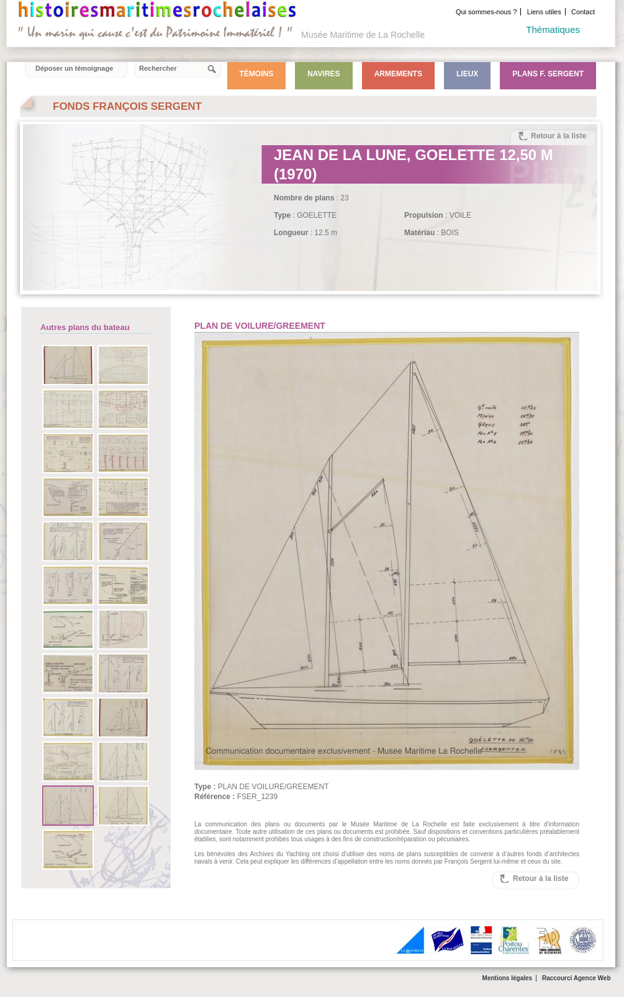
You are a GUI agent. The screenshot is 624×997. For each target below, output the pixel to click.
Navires (323, 73)
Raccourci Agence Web (576, 978)
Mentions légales (507, 978)
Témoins (257, 73)
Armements (398, 73)
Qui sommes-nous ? (486, 12)
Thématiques (553, 29)
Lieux (467, 73)
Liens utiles (544, 12)
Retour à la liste (558, 136)
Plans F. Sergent (548, 73)
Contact (583, 12)
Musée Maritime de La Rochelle (363, 35)
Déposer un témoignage (74, 68)
